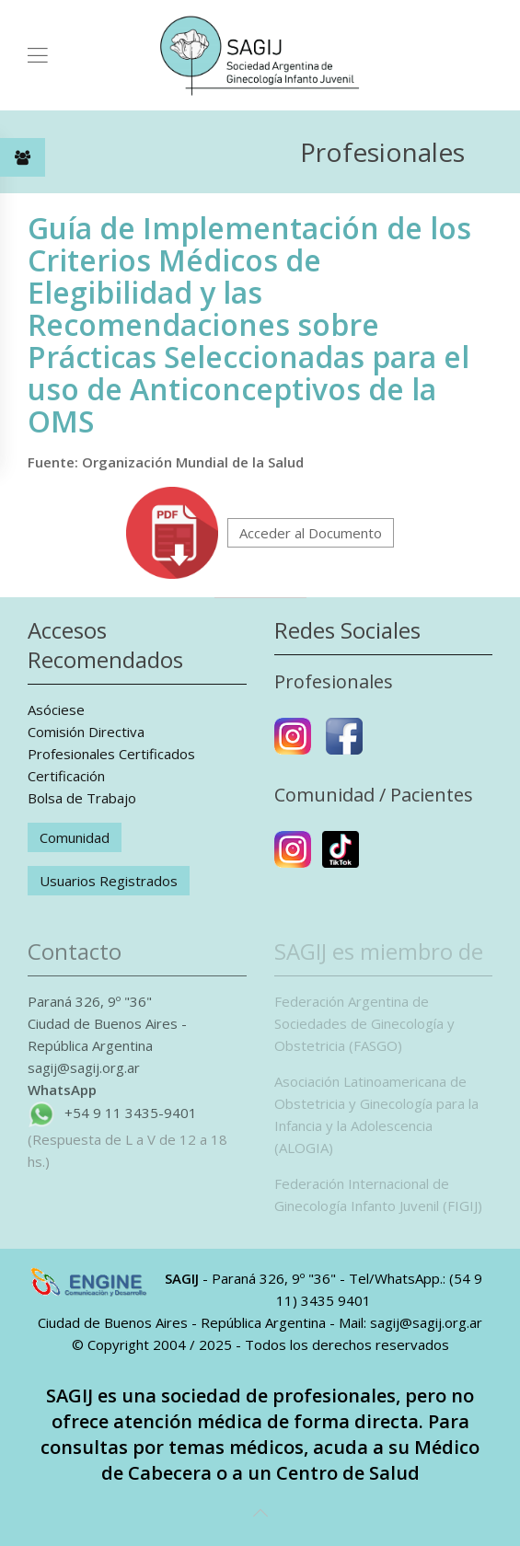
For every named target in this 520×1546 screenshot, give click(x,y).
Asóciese (56, 709)
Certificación (66, 776)
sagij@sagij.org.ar (84, 1067)
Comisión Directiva (86, 731)
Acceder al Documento (310, 533)
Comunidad (75, 837)
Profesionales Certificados (111, 753)
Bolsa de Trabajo (82, 798)
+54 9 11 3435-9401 (130, 1112)
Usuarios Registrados (109, 880)
